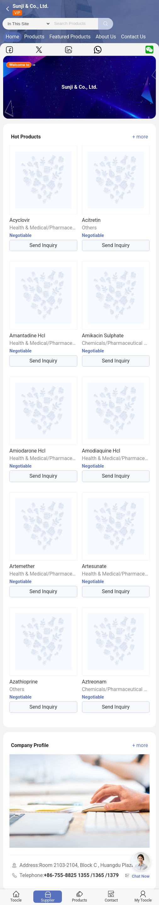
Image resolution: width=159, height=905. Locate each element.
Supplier (48, 896)
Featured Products (69, 37)
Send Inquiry (43, 245)
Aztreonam (94, 682)
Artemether (22, 566)
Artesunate (94, 566)
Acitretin (91, 220)
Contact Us (133, 37)
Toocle (16, 896)
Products (34, 37)
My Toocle (143, 896)
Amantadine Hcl (27, 336)
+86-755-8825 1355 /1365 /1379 (81, 875)
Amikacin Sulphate (103, 336)
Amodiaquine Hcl (101, 451)
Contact (111, 896)
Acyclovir (19, 220)
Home (12, 37)
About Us (106, 37)
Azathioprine (23, 682)
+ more (140, 137)
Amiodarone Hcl (27, 451)
